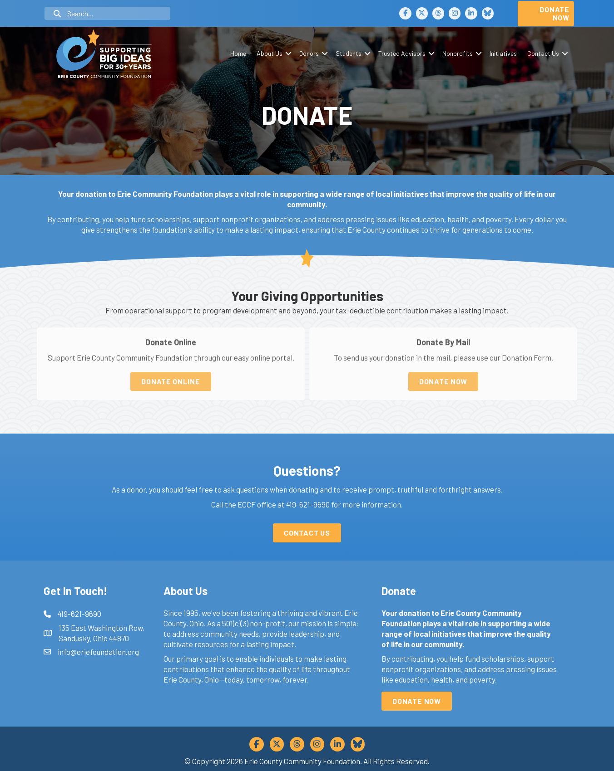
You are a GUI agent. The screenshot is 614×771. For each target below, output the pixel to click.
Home (238, 53)
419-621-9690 (308, 504)
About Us (269, 53)
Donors (309, 53)
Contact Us (543, 53)
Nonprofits (457, 53)
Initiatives (503, 53)
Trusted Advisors (402, 53)
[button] (288, 53)
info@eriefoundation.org (98, 651)
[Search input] (107, 13)
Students (348, 53)
